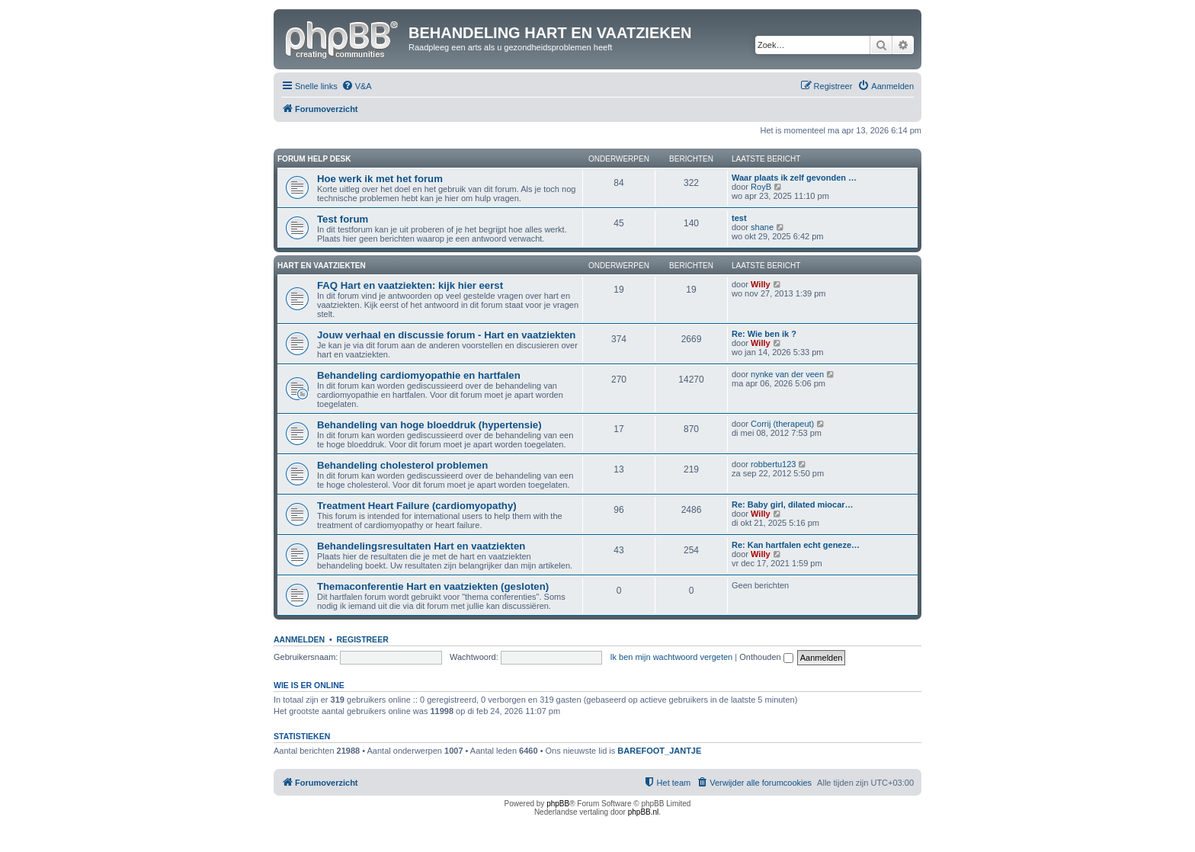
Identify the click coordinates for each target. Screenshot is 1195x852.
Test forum (342, 219)
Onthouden (766, 656)
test (739, 218)
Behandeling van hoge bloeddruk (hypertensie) (429, 425)
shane (762, 227)
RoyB (761, 186)
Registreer (362, 639)
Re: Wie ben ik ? (764, 333)
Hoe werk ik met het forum (380, 178)
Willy (761, 284)
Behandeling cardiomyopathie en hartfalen (419, 375)
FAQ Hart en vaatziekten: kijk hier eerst (410, 285)
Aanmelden (299, 639)
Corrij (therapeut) (782, 423)
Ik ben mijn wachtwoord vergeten (671, 656)
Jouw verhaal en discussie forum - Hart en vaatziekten (446, 335)
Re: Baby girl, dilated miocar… (793, 504)
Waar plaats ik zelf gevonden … (794, 177)
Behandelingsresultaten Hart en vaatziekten (421, 546)
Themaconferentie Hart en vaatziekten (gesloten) (433, 586)
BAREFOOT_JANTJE (659, 750)
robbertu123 (773, 464)
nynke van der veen (787, 374)
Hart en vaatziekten (321, 265)
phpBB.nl (643, 812)
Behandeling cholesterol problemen (402, 465)
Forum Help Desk (314, 159)
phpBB (557, 803)
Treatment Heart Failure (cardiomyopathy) (417, 505)
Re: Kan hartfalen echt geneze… (796, 544)
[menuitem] (356, 86)
